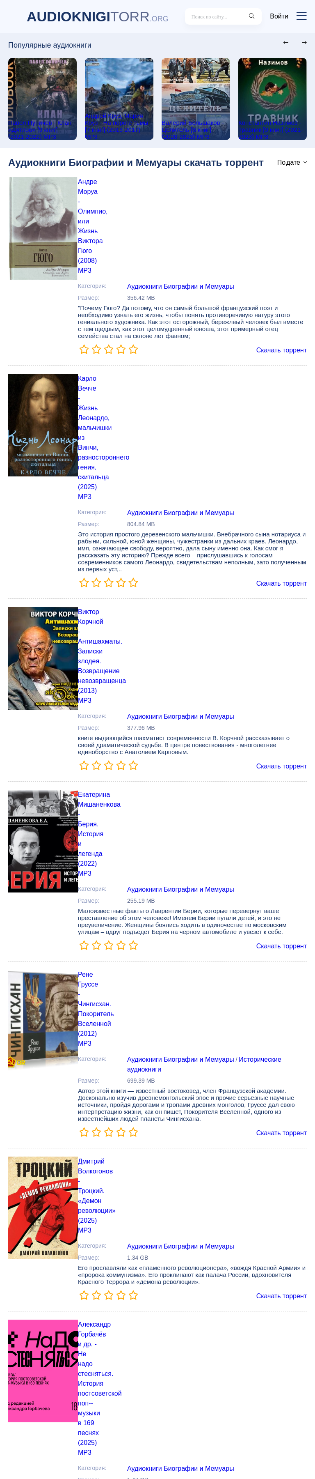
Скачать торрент (284, 275)
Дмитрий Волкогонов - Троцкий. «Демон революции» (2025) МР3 (186, 800)
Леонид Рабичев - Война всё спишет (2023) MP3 (178, 1283)
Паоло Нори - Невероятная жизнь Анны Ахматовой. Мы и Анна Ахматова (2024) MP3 (195, 1169)
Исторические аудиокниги (268, 701)
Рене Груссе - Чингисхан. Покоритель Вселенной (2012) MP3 (192, 678)
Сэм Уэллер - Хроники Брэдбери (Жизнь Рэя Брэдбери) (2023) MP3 (192, 1041)
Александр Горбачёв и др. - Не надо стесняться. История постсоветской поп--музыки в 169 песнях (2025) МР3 (195, 919)
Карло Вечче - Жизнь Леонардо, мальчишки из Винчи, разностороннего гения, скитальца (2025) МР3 (189, 311)
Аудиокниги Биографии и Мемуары (182, 212)
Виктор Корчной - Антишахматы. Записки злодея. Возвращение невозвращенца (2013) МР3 (180, 439)
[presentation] (283, 43)
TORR (98, 16)
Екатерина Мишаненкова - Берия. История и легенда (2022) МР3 (187, 559)
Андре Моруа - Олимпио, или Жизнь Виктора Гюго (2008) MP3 (195, 189)
